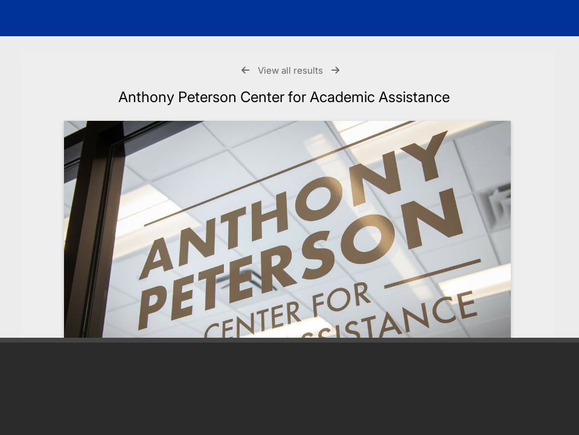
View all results (290, 70)
